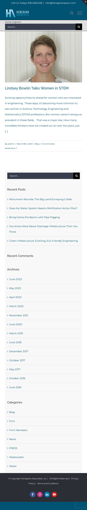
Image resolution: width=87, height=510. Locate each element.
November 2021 (18, 315)
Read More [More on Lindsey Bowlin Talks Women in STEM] (10, 148)
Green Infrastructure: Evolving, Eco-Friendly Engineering (43, 240)
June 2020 (15, 324)
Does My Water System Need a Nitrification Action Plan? (43, 208)
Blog (37, 144)
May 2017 (14, 369)
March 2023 (16, 306)
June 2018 (15, 342)
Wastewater (16, 457)
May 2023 (15, 288)
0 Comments (48, 144)
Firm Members (18, 430)
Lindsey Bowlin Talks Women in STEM (37, 88)
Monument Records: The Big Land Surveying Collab (40, 199)
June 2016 (15, 387)
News (12, 439)
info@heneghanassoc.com (60, 2)
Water (13, 466)
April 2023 (15, 297)
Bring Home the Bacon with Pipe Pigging (34, 217)
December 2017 (18, 351)
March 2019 (16, 333)
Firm (12, 421)
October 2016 (17, 378)
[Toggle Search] (71, 13)
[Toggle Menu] (79, 13)
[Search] (79, 27)
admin (11, 144)
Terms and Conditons (47, 483)
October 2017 (17, 360)
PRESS (13, 448)
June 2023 (15, 279)
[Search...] (40, 27)
